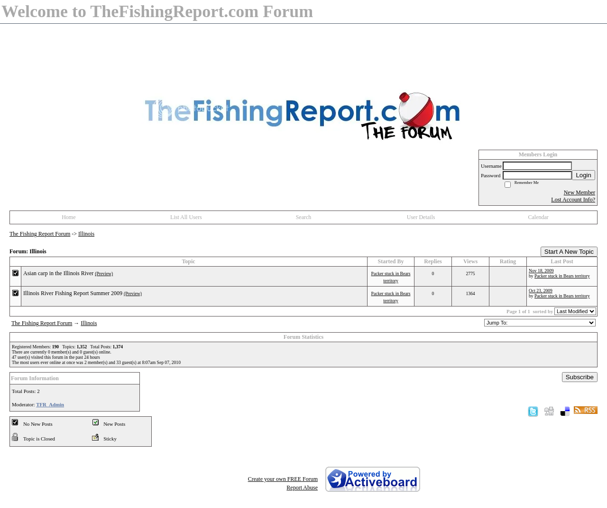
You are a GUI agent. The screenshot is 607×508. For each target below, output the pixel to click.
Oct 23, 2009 (540, 290)
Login (583, 175)
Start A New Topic (569, 251)
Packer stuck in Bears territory (562, 275)
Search (304, 217)
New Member (579, 192)
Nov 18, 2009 (541, 270)
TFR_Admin (50, 404)
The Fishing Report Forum (39, 233)
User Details (421, 217)
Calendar (538, 217)
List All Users (186, 217)
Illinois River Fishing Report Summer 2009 (72, 293)
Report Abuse (302, 487)
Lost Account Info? (573, 199)
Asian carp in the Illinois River (58, 273)
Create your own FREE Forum (283, 479)
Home (68, 217)
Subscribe (580, 377)
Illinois (86, 233)
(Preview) (104, 273)
